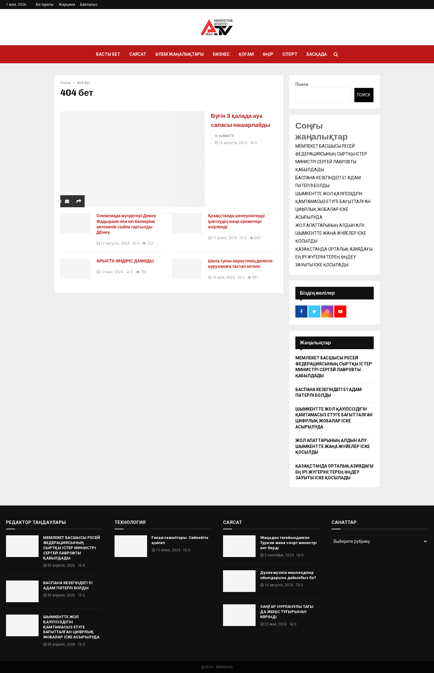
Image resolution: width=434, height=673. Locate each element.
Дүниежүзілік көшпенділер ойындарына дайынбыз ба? (288, 575)
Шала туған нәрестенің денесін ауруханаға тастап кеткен (242, 263)
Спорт (289, 54)
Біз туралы (45, 4)
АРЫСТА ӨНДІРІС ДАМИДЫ (127, 261)
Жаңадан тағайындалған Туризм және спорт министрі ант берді (288, 542)
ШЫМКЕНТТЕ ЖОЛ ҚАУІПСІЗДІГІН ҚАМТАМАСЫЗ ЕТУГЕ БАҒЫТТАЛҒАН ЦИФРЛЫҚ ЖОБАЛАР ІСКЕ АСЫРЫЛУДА (71, 627)
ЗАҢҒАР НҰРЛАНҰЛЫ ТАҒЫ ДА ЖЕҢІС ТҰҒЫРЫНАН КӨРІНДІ (286, 611)
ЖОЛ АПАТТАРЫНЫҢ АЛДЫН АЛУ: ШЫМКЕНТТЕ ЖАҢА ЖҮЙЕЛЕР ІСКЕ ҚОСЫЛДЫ (330, 233)
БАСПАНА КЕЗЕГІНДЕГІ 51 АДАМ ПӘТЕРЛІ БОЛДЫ (68, 585)
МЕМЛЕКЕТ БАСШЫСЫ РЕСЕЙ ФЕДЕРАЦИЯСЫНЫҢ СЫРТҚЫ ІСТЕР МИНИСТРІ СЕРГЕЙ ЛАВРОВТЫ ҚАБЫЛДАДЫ (71, 547)
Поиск (301, 84)
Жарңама (67, 4)
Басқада (317, 54)
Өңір (268, 54)
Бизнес (221, 54)
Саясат (137, 54)
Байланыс (89, 4)
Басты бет (108, 54)
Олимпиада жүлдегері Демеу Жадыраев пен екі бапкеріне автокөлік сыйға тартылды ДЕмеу (129, 224)
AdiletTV (226, 145)
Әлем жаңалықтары (179, 54)
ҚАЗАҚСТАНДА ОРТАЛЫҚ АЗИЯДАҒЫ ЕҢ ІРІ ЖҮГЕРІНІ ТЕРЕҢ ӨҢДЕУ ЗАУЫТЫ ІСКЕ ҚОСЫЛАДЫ (334, 257)
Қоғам (246, 54)
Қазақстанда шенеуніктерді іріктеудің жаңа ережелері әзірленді (238, 221)
